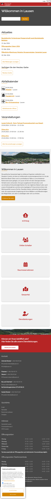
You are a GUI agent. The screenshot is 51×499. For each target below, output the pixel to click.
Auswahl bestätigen (13, 490)
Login (44, 1)
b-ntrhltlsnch (10, 397)
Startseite (4, 422)
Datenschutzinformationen (9, 480)
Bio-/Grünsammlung (12, 114)
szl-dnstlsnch (10, 407)
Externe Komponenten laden (9, 486)
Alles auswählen (13, 494)
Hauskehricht (10, 108)
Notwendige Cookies (8, 483)
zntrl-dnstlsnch (10, 376)
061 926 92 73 (13, 383)
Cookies (26, 489)
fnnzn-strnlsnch (11, 389)
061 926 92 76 (18, 394)
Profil (2, 419)
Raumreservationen (7, 424)
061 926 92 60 (17, 373)
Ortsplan (3, 426)
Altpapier (9, 102)
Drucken (40, 489)
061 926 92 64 (12, 386)
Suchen (25, 31)
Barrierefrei (30, 489)
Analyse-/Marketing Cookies (9, 485)
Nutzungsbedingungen (27, 493)
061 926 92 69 (16, 404)
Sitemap (36, 489)
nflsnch (7, 378)
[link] (25, 229)
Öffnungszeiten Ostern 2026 (10, 58)
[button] (48, 4)
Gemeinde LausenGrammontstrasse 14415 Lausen (6, 438)
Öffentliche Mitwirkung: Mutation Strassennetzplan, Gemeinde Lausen (24, 64)
